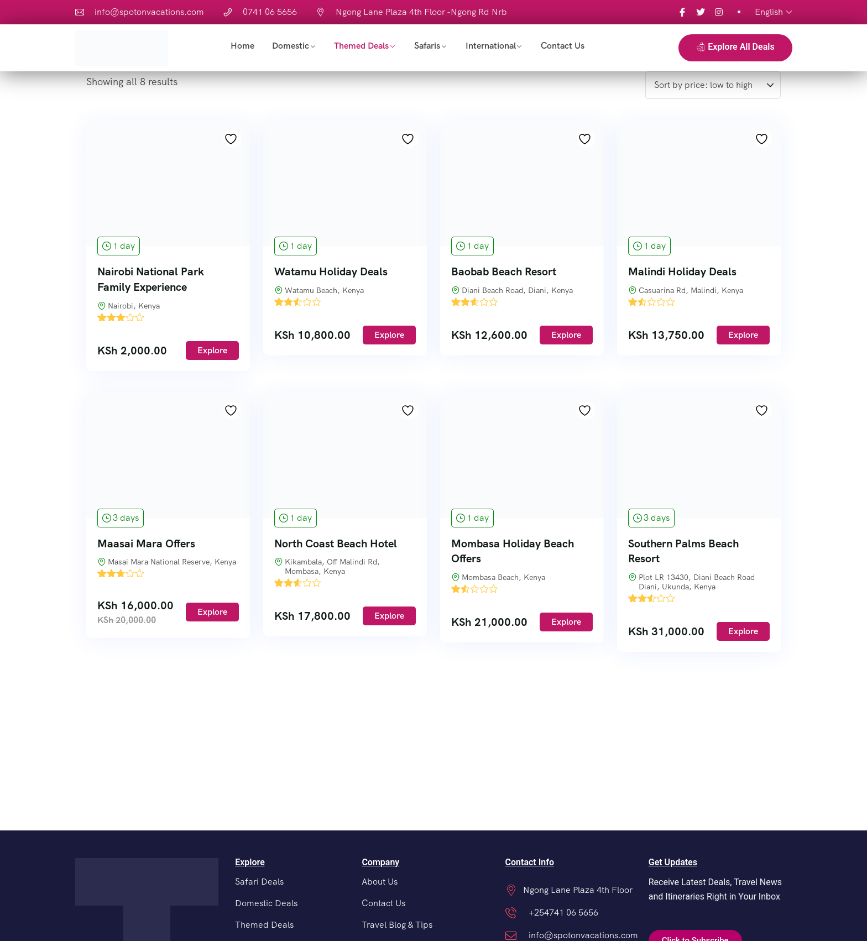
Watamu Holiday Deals (331, 271)
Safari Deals (259, 881)
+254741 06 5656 (563, 912)
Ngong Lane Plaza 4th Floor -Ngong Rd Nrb (421, 12)
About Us (380, 881)
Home (242, 45)
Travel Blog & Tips (397, 924)
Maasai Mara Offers (146, 543)
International (491, 45)
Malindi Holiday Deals (682, 271)
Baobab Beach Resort (503, 271)
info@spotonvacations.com (149, 12)
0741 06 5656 (270, 12)
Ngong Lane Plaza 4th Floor (578, 890)
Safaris (427, 45)
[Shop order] (713, 85)
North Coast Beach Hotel (335, 543)
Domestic (290, 45)
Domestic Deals (266, 903)
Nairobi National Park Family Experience (150, 279)
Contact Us (562, 45)
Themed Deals (361, 45)
